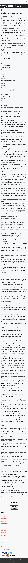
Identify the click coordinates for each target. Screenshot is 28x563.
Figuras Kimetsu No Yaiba (5, 516)
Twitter (11, 559)
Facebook (8, 559)
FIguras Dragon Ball (4, 515)
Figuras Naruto (3, 521)
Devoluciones (3, 532)
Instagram (14, 559)
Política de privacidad (4, 533)
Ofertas (2, 524)
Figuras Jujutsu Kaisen (5, 520)
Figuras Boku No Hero (4, 523)
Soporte (2, 546)
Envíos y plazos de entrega (5, 530)
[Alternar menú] (1, 10)
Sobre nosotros (3, 537)
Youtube (18, 559)
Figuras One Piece (4, 518)
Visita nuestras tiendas (5, 549)
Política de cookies (4, 535)
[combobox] (10, 6)
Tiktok (20, 559)
